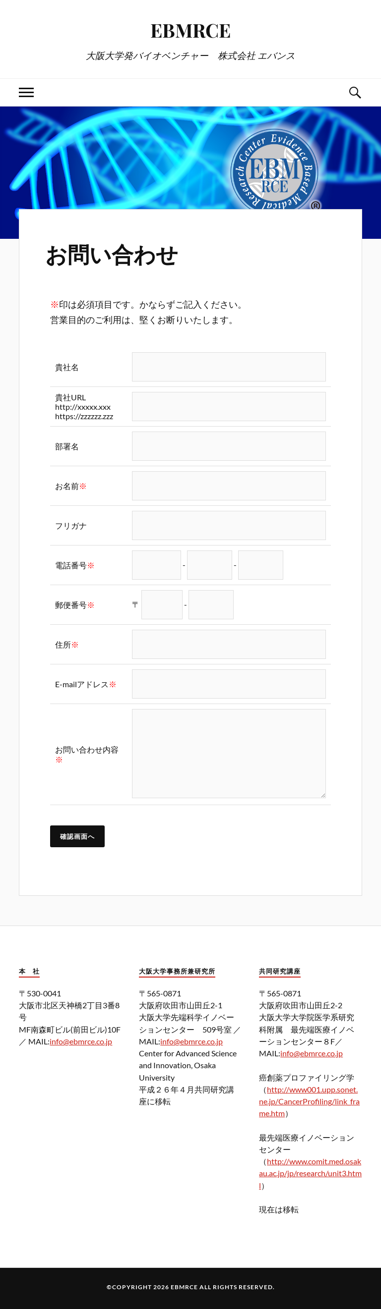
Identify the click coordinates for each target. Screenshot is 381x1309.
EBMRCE (190, 30)
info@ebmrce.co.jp (81, 1041)
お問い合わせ (111, 253)
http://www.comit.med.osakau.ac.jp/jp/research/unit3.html (310, 1173)
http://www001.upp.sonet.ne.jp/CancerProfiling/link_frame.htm (309, 1101)
